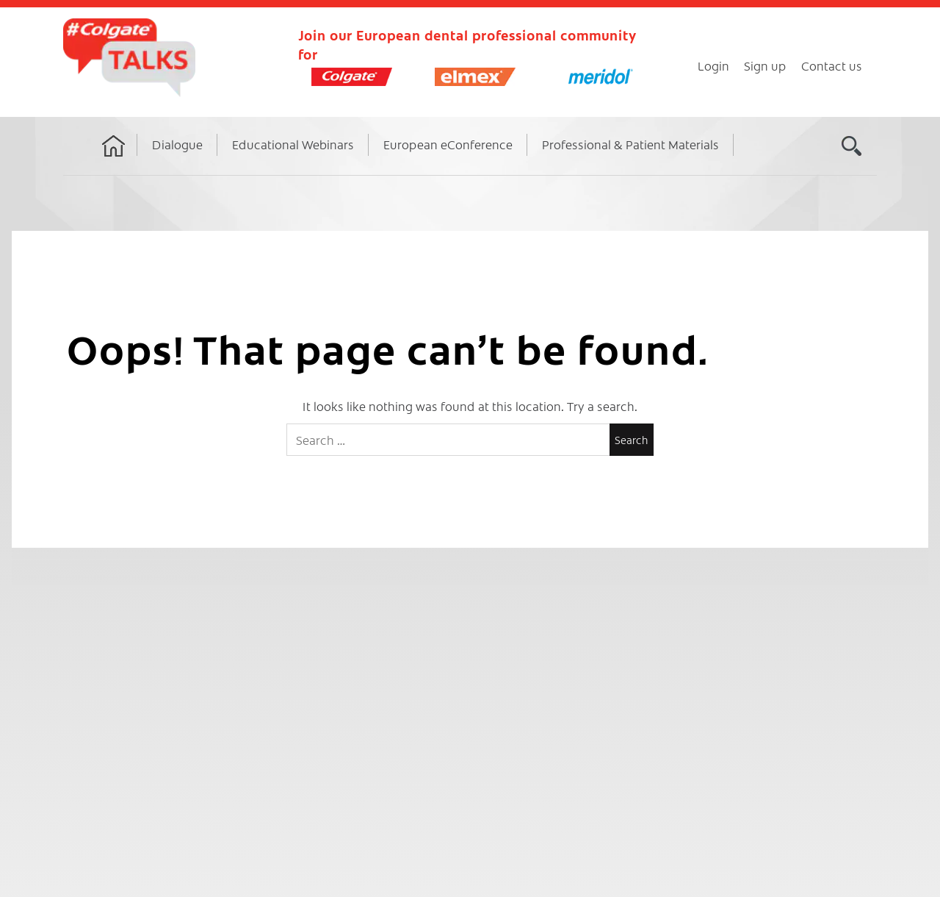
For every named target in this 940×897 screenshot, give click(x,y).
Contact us (831, 65)
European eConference (448, 144)
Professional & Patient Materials (630, 144)
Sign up (765, 65)
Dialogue (177, 144)
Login (713, 65)
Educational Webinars (293, 144)
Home (114, 159)
